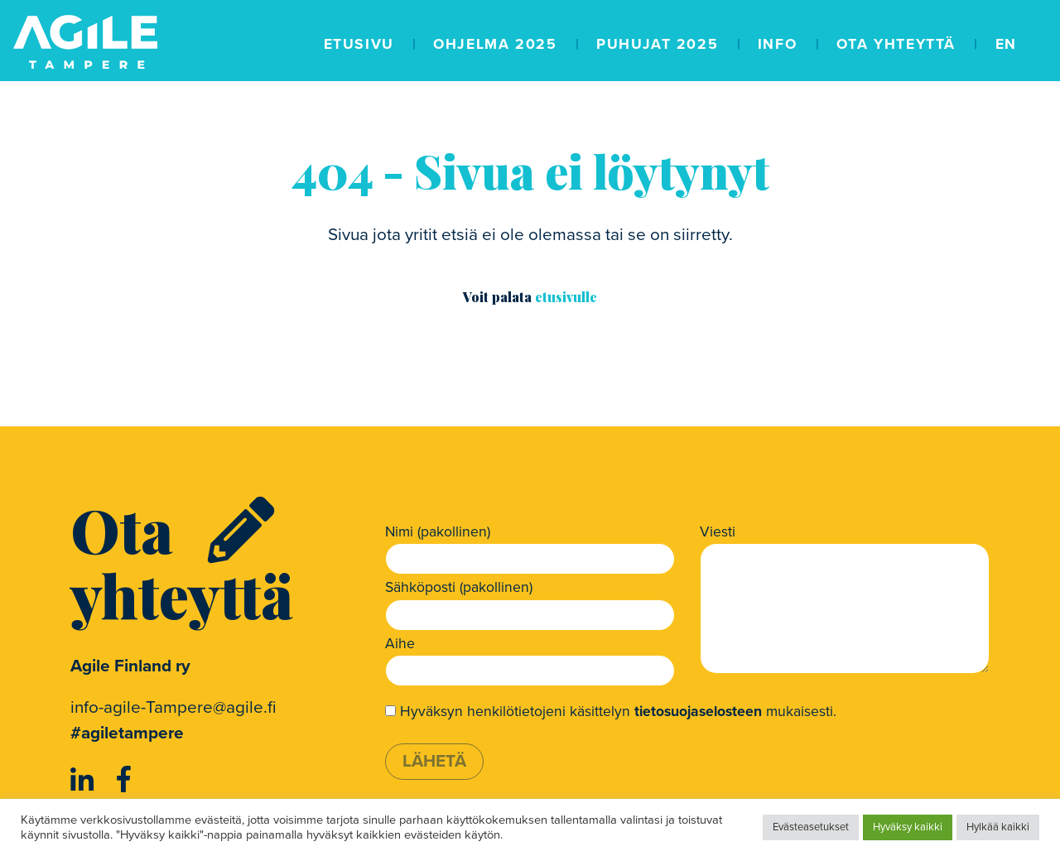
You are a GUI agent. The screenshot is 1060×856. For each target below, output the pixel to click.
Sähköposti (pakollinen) (458, 587)
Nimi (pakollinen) (437, 532)
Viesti (717, 532)
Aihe (400, 643)
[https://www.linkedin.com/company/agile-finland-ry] (85, 780)
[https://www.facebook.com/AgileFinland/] (124, 780)
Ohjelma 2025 (494, 44)
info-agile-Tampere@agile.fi (173, 707)
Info (777, 44)
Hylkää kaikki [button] (997, 827)
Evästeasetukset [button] (811, 827)
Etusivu (359, 44)
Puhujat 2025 (657, 44)
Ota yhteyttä (896, 44)
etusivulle (566, 296)
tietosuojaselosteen (698, 711)
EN (1006, 44)
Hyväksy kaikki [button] (907, 827)
